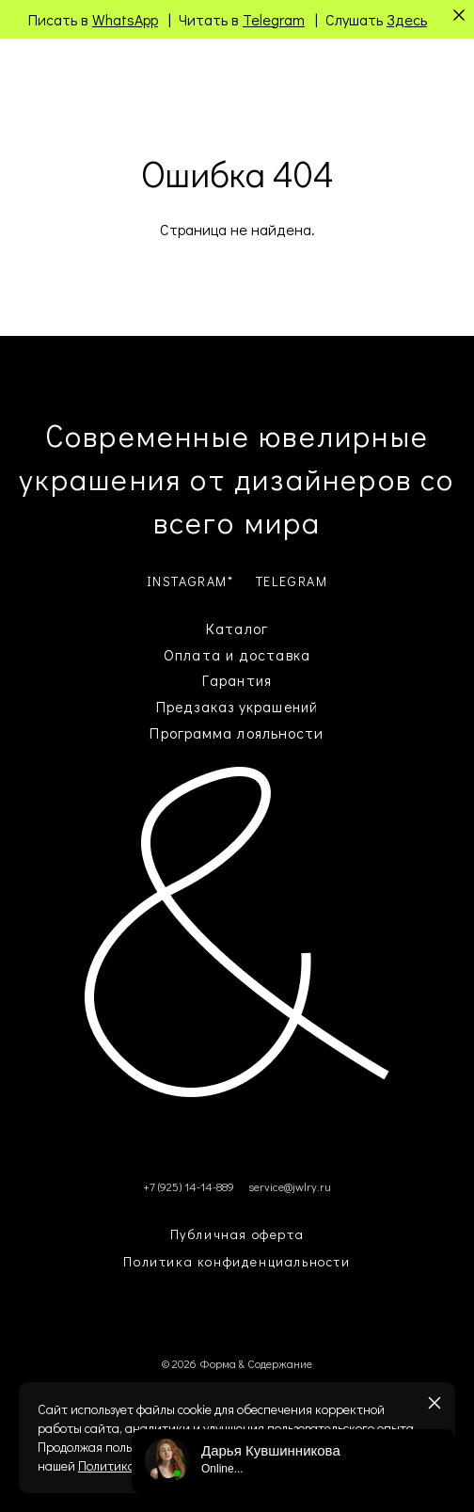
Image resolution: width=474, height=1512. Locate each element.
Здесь (407, 19)
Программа (191, 732)
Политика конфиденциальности (236, 1261)
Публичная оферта (237, 1234)
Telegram (274, 19)
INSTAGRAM (187, 581)
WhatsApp (125, 19)
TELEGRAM (292, 581)
